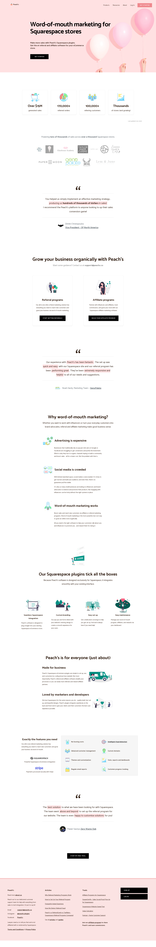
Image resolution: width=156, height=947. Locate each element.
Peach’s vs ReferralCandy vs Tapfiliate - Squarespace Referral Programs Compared (59, 920)
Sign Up (127, 897)
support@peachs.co (24, 916)
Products (108, 5)
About (126, 5)
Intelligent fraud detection (117, 748)
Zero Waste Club (88, 835)
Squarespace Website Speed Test (93, 913)
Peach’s (20, 924)
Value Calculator (87, 917)
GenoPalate (95, 394)
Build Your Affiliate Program (103, 324)
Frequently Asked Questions (54, 910)
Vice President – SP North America (81, 234)
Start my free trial (78, 862)
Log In (132, 5)
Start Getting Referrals (52, 324)
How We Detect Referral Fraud (55, 914)
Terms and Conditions (16, 936)
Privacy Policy (31, 936)
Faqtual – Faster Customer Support (94, 922)
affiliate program (94, 929)
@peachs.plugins (23, 920)
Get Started (145, 5)
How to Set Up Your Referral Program (57, 906)
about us (18, 901)
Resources (117, 5)
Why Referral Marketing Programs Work (58, 901)
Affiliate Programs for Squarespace (94, 901)
